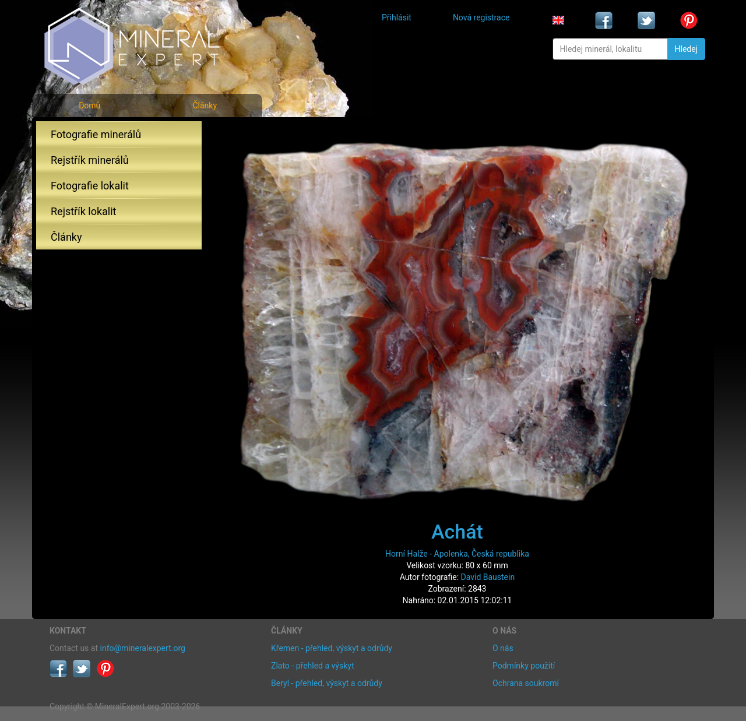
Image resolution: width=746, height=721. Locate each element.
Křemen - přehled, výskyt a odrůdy (331, 648)
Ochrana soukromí (525, 683)
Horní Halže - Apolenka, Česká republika (457, 553)
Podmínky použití (523, 665)
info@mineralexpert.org (142, 648)
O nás (502, 648)
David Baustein (488, 577)
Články (204, 105)
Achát (457, 531)
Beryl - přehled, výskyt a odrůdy (326, 683)
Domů (89, 105)
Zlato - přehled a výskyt (312, 665)
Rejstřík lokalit (83, 211)
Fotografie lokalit (90, 186)
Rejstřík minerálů (90, 160)
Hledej (686, 49)
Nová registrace (481, 17)
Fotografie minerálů (96, 134)
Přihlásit (396, 17)
